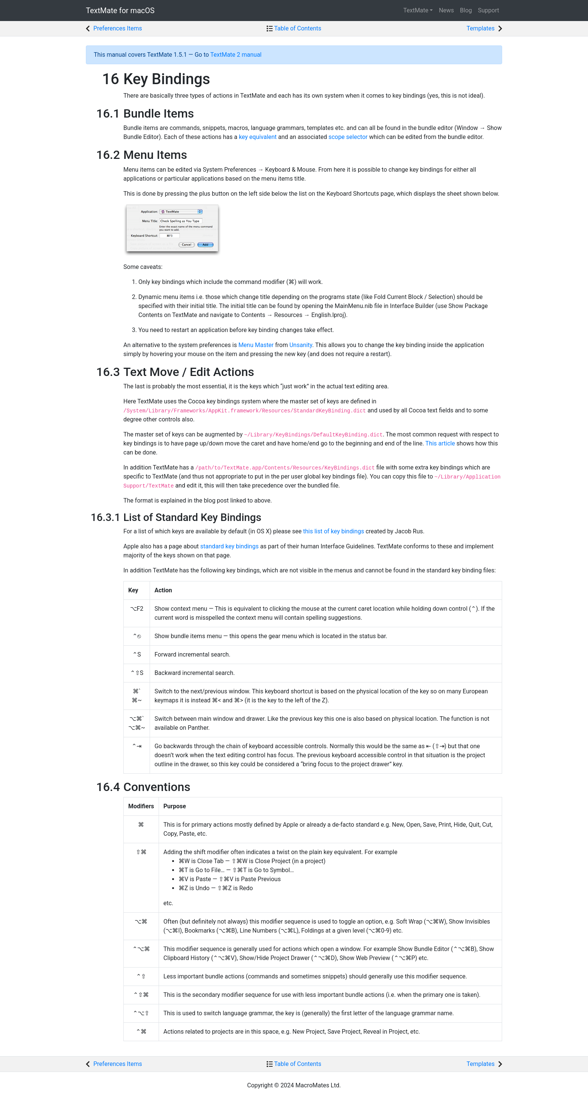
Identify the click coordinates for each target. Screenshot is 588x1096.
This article (440, 443)
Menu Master (256, 345)
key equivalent (258, 136)
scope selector (348, 136)
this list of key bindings (333, 531)
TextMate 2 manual (236, 54)
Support (488, 10)
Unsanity (301, 345)
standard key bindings (229, 546)
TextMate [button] (415, 10)
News (446, 10)
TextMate (120, 10)
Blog (466, 10)
